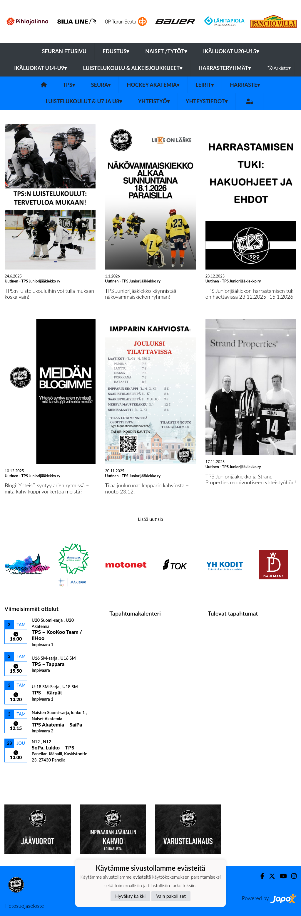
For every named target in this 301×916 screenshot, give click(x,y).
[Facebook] (260, 876)
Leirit (204, 85)
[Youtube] (281, 876)
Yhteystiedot (207, 101)
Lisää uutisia (150, 519)
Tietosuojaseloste (24, 905)
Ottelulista (19, 773)
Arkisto (279, 68)
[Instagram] (292, 876)
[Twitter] (269, 876)
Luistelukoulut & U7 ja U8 (84, 101)
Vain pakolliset (171, 896)
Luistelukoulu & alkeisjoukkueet (132, 68)
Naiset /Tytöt (166, 51)
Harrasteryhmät (224, 68)
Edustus (116, 51)
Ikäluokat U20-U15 (231, 51)
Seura (101, 85)
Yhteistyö (154, 101)
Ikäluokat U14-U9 (40, 68)
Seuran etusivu (64, 51)
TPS (69, 85)
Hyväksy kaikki (130, 896)
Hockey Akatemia (153, 85)
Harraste (245, 85)
